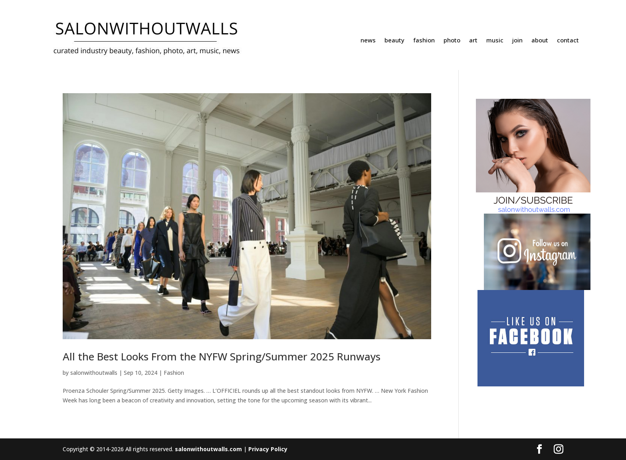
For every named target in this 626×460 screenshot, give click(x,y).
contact (568, 40)
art (473, 40)
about (539, 40)
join (517, 40)
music (494, 40)
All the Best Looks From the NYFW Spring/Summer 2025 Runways (221, 356)
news (368, 40)
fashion (424, 40)
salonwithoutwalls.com (208, 449)
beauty (394, 40)
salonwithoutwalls (93, 372)
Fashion (174, 372)
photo (452, 40)
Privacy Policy (267, 449)
